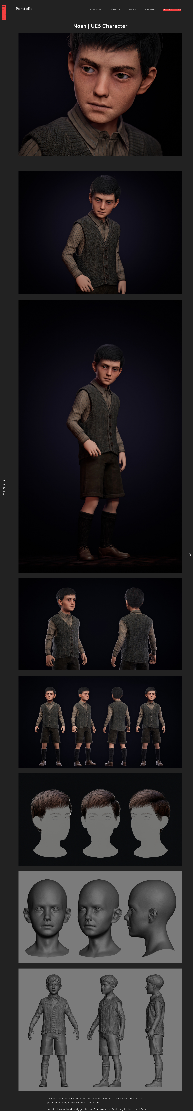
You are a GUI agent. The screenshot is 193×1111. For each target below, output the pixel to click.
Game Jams (149, 9)
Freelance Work (172, 9)
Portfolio (24, 8)
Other (132, 9)
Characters (115, 9)
